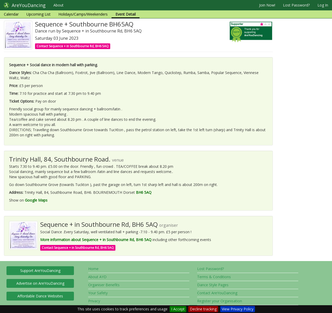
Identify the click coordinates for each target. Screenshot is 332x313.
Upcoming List (38, 14)
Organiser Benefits (104, 284)
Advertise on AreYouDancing (40, 283)
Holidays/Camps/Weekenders (83, 14)
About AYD (97, 276)
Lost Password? (296, 5)
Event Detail (125, 14)
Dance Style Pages (213, 284)
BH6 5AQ (143, 192)
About (58, 5)
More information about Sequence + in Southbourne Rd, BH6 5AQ (95, 239)
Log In (322, 5)
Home (93, 268)
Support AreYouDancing (40, 270)
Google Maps (36, 200)
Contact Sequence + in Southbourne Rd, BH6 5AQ (73, 46)
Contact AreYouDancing (217, 292)
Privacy (94, 300)
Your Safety (98, 292)
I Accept (178, 309)
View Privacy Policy (237, 309)
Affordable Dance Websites (40, 296)
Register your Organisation (219, 300)
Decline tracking (203, 309)
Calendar (11, 14)
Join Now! (267, 5)
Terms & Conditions (214, 276)
